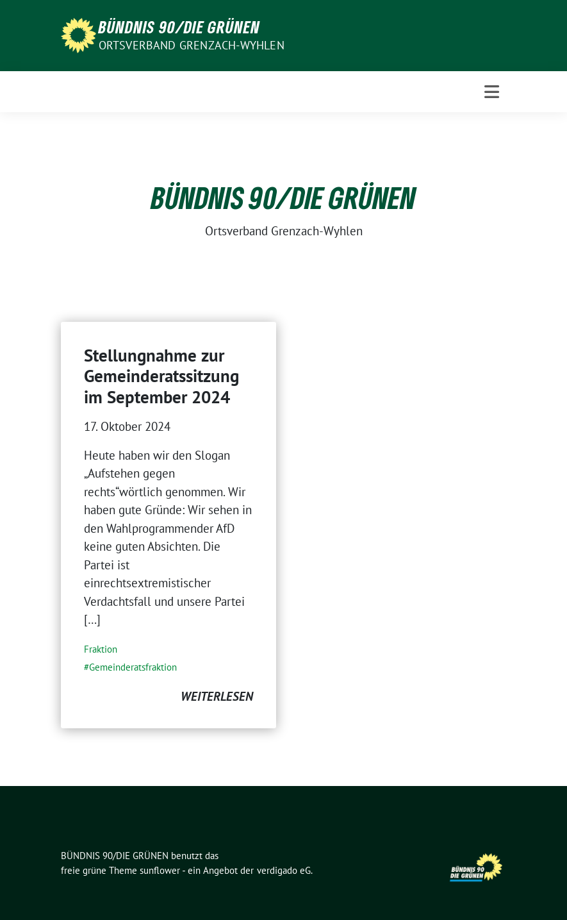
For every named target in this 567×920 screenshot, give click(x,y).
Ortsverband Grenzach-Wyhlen (191, 45)
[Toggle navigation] (492, 92)
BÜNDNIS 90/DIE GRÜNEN (179, 27)
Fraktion (100, 649)
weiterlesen (217, 696)
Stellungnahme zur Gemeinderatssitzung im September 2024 (161, 376)
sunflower (160, 870)
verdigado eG (284, 870)
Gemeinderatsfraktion (133, 667)
